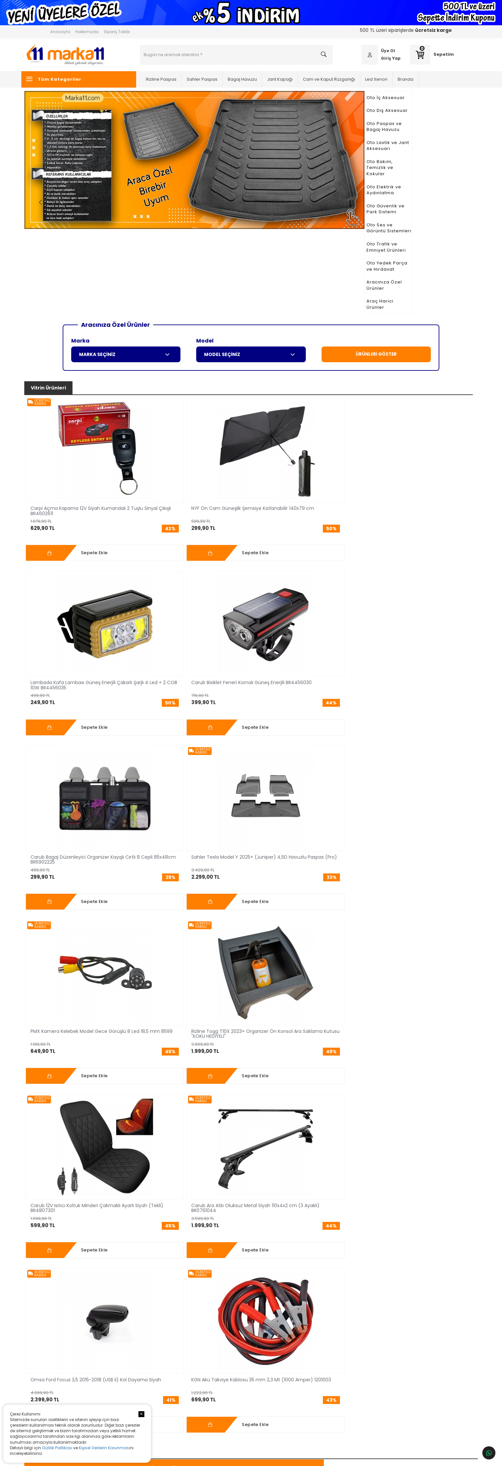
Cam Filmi (141, 1366)
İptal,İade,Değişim (310, 1385)
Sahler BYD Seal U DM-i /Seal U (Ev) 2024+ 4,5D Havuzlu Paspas (150, 749)
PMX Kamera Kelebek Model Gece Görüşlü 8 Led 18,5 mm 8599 (81, 564)
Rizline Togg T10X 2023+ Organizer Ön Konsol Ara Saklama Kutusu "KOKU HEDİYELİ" (149, 564)
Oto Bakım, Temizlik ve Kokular (89, 149)
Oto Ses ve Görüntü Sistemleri (88, 188)
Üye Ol (370, 50)
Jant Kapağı (294, 79)
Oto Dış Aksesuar (73, 110)
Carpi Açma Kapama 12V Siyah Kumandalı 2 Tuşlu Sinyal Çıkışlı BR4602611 (81, 416)
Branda (420, 79)
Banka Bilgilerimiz (309, 1346)
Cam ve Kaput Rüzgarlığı (343, 79)
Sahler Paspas (216, 79)
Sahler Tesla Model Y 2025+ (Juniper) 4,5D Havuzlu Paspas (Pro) (411, 416)
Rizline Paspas (175, 79)
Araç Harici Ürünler (75, 240)
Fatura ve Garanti (309, 1395)
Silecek (138, 1404)
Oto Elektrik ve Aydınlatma (84, 162)
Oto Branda (143, 1395)
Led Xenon (391, 79)
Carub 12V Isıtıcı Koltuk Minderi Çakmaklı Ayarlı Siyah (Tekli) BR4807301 (215, 564)
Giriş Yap (372, 58)
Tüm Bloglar (251, 1183)
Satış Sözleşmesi (309, 1375)
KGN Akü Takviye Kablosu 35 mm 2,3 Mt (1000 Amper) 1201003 (412, 564)
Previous (168, 169)
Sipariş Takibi (117, 31)
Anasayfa (60, 31)
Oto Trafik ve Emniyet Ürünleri (88, 201)
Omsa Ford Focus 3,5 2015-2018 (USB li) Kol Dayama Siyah (344, 564)
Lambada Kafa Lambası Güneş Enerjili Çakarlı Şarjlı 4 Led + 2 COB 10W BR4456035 (214, 416)
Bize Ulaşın (222, 1366)
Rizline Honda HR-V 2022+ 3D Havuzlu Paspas (412, 749)
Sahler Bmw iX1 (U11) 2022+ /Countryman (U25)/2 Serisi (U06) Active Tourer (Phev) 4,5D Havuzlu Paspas (80, 749)
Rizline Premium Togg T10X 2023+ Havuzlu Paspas (215, 749)
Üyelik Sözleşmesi (310, 1366)
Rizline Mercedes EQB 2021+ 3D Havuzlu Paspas (348, 749)
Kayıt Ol (384, 1269)
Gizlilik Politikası (57, 1448)
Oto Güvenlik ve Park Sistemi (86, 175)
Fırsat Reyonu (331, 652)
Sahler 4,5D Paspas (218, 1087)
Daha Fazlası (78, 1152)
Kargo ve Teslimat (310, 1356)
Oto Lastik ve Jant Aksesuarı (86, 136)
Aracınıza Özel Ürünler (79, 227)
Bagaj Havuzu (256, 79)
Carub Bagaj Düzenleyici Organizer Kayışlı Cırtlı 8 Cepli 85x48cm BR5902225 (345, 416)
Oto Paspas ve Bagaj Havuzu (87, 123)
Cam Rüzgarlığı (251, 652)
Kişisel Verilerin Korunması (104, 1448)
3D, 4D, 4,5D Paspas (90, 652)
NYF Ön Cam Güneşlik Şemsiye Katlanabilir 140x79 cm (147, 416)
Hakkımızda (87, 31)
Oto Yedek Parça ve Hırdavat (87, 214)
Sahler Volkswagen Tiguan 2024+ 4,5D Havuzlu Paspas (278, 749)
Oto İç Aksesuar (71, 97)
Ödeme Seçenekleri (312, 1336)
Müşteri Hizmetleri (310, 1327)
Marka (80, 274)
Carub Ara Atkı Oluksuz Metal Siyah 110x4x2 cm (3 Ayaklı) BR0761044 (281, 564)
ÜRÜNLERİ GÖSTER (376, 287)
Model (205, 274)
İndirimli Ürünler (411, 652)
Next (435, 169)
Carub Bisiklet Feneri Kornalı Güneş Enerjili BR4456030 (278, 416)
